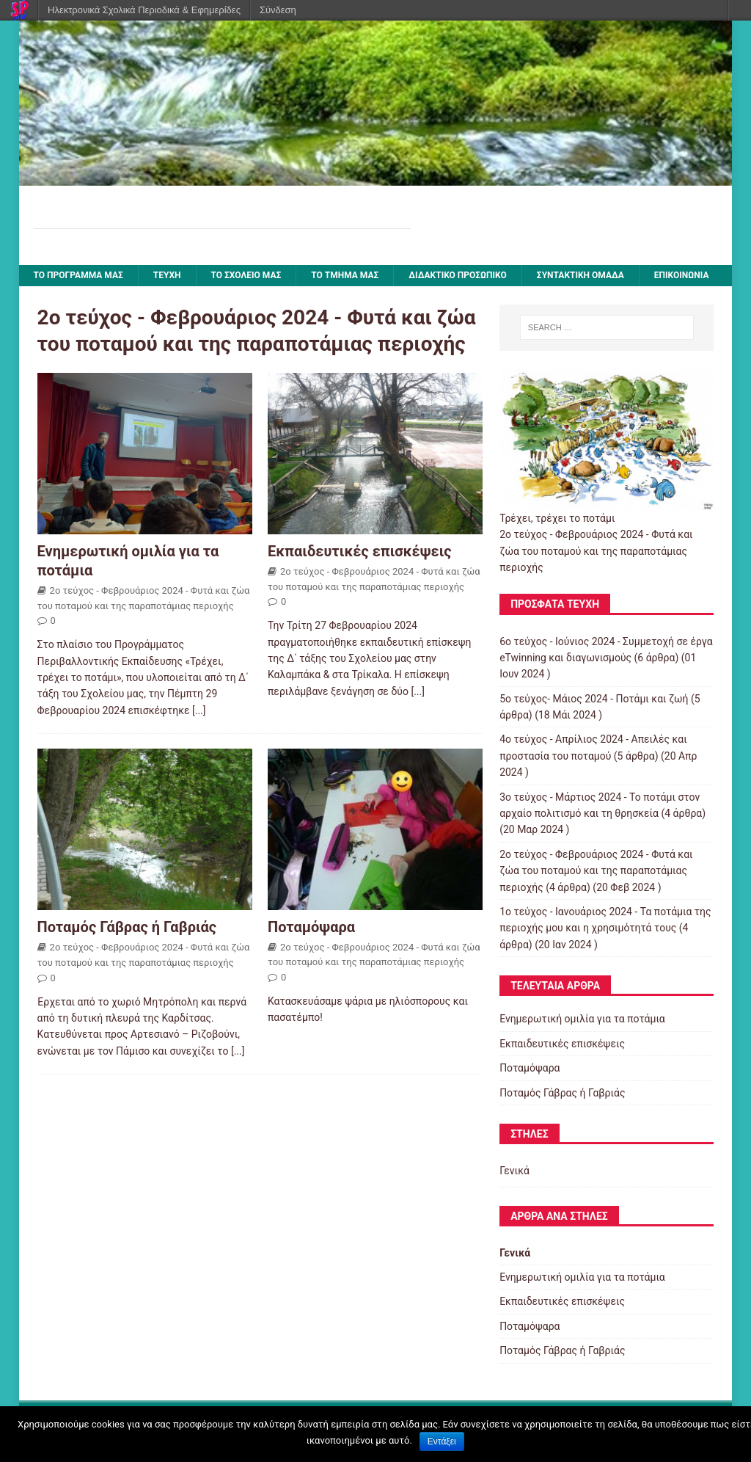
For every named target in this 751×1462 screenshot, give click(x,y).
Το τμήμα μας (344, 275)
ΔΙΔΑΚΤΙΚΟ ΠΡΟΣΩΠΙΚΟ (458, 275)
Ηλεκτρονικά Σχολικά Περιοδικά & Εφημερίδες (144, 9)
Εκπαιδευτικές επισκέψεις (360, 551)
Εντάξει (442, 1441)
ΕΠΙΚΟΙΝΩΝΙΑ (681, 275)
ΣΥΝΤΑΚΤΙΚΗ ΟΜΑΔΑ (580, 275)
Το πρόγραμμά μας (78, 275)
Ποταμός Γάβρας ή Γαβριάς (126, 927)
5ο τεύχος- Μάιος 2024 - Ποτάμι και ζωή (593, 699)
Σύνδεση (278, 9)
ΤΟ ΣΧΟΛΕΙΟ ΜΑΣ (246, 275)
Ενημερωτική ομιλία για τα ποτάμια (582, 1019)
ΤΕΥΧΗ (167, 275)
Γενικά (514, 1170)
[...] (199, 710)
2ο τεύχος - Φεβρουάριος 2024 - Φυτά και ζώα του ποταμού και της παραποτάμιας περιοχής (595, 870)
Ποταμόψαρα (311, 927)
